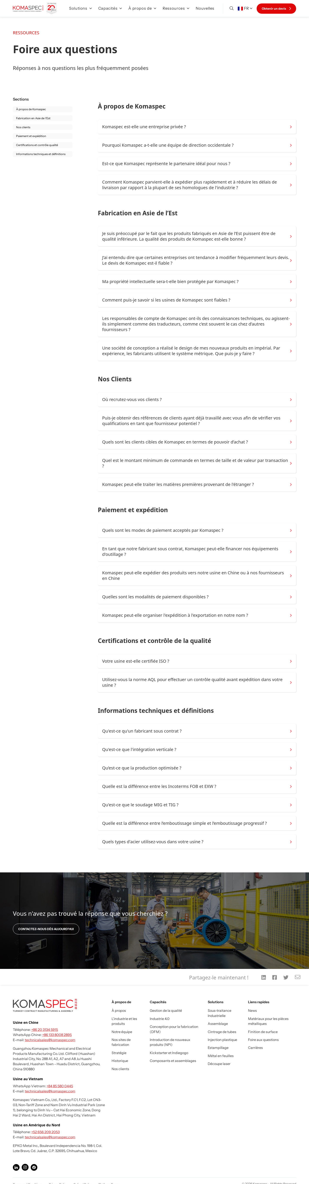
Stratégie (119, 1053)
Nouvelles (205, 8)
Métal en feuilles (221, 1056)
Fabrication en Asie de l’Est (33, 118)
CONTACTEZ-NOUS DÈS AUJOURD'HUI (46, 929)
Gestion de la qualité (166, 1010)
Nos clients (23, 127)
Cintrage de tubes (222, 1032)
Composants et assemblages (173, 1061)
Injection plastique (222, 1040)
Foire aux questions (263, 1040)
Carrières (255, 1047)
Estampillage (218, 1047)
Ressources (176, 8)
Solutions (80, 8)
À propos (119, 1010)
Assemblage (218, 1023)
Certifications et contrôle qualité (37, 145)
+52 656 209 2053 (45, 1132)
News (252, 1010)
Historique (120, 1061)
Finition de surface (263, 1032)
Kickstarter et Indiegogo (169, 1053)
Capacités (110, 8)
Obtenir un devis (276, 9)
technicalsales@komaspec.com (50, 1040)
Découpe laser (219, 1064)
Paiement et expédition (31, 136)
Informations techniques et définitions (40, 154)
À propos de (142, 8)
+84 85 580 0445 (60, 1086)
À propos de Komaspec (31, 109)
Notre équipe (122, 1032)
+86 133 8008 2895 (57, 1035)
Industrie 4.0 (160, 1019)
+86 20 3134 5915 (44, 1029)
